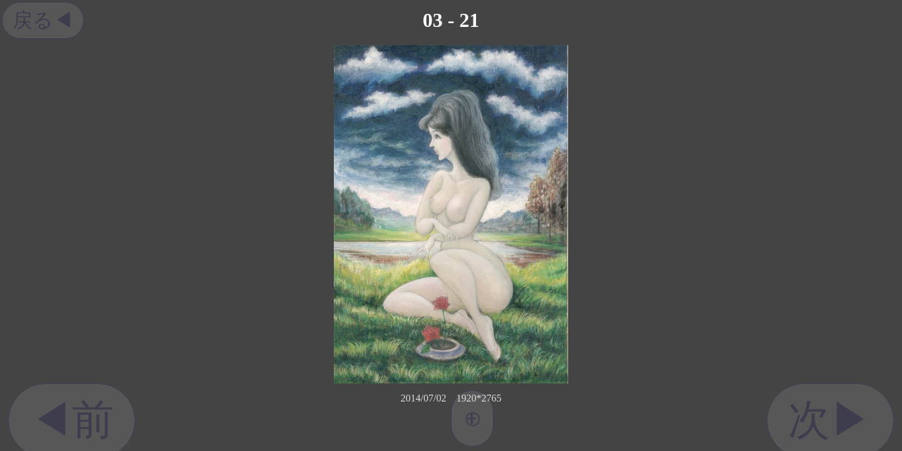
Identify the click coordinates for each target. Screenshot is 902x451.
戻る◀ (43, 20)
